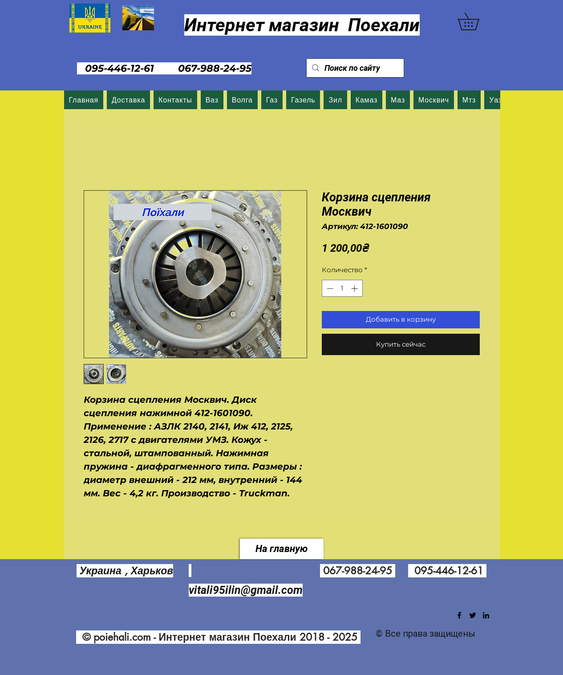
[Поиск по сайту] (354, 68)
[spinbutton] (342, 288)
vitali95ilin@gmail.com (246, 590)
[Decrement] (329, 288)
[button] (477, 21)
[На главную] (282, 549)
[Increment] (355, 288)
